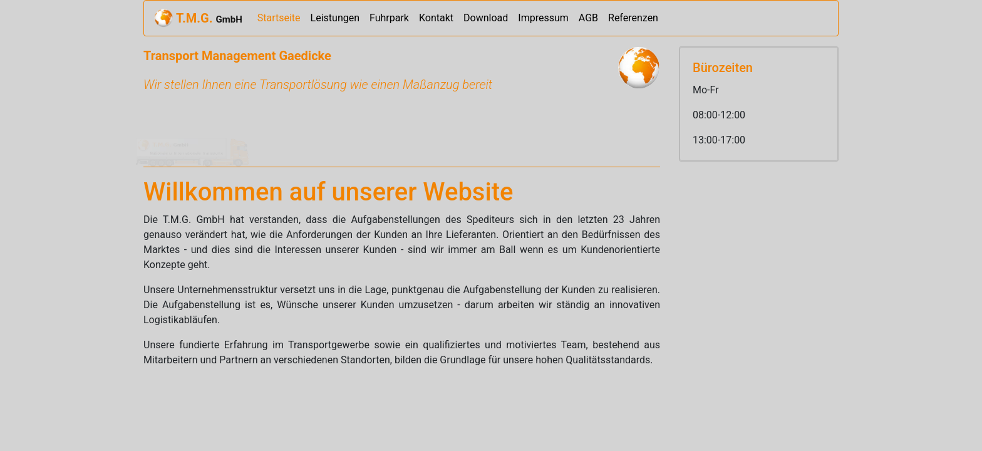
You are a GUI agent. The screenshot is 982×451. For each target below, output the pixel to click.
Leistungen (335, 18)
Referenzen (633, 18)
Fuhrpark (389, 18)
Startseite (281, 17)
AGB (588, 18)
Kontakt (436, 18)
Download (485, 18)
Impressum (543, 18)
